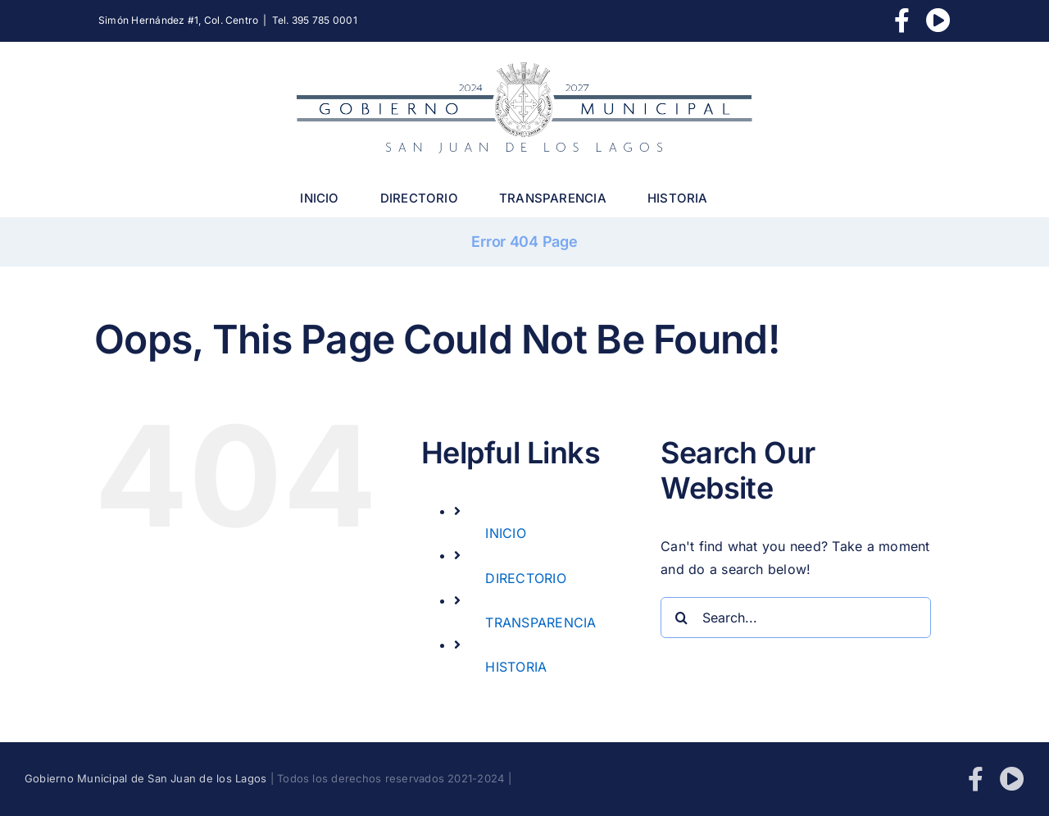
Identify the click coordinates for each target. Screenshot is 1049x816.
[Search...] (796, 617)
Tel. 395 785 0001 (314, 20)
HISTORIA (516, 667)
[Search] (681, 617)
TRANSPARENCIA (540, 622)
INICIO (505, 533)
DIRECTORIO (525, 578)
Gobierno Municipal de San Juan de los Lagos (145, 778)
